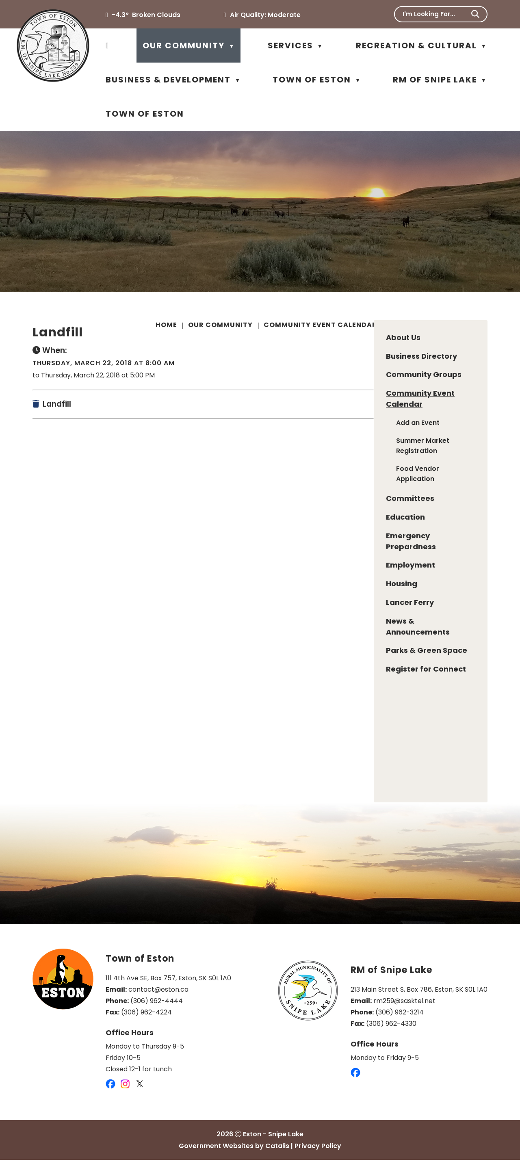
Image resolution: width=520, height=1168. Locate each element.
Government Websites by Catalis (234, 1154)
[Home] (107, 45)
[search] (435, 14)
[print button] (486, 326)
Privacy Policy (318, 1154)
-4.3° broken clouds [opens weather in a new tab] (146, 15)
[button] (475, 14)
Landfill (403, 324)
